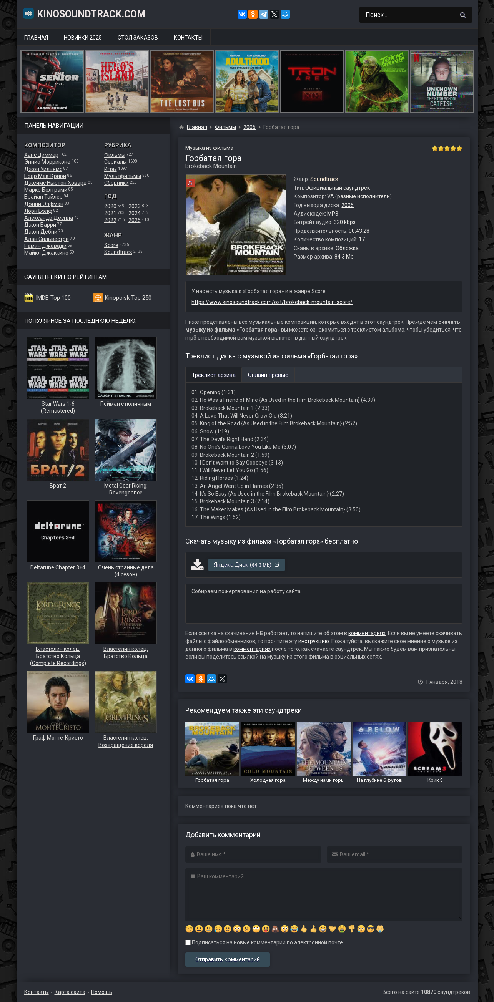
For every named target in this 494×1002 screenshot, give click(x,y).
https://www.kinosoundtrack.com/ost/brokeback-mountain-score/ (272, 302)
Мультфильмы (122, 176)
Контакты (188, 38)
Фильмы (114, 155)
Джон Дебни (40, 232)
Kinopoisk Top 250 (128, 297)
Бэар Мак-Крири (45, 176)
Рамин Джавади (45, 246)
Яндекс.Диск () (247, 564)
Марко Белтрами (45, 190)
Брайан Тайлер (43, 197)
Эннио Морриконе (47, 162)
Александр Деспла (48, 218)
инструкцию (313, 641)
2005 (347, 205)
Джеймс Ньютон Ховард (55, 183)
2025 (134, 220)
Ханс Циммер (41, 155)
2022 (110, 220)
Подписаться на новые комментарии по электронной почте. (264, 942)
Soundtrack (118, 252)
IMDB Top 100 (53, 297)
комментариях (367, 633)
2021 (110, 213)
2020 (110, 206)
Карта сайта (70, 992)
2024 (134, 213)
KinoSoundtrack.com (83, 13)
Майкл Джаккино (46, 253)
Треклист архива (214, 375)
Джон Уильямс (43, 169)
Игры (110, 169)
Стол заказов (138, 38)
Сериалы (115, 162)
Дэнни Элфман (43, 204)
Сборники (116, 183)
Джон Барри (40, 225)
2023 (134, 206)
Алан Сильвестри (46, 239)
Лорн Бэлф (38, 211)
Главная (36, 38)
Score (111, 245)
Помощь (101, 992)
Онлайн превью (268, 375)
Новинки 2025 (83, 38)
